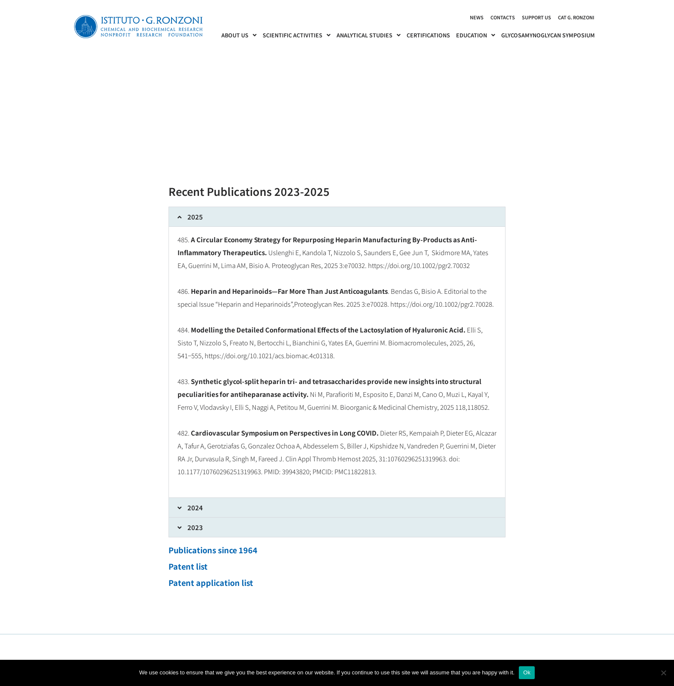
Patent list (188, 566)
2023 (195, 527)
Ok (526, 672)
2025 (195, 216)
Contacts (502, 17)
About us (239, 35)
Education (475, 35)
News (477, 17)
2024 (195, 507)
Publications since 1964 (212, 549)
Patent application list (210, 582)
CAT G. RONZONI (576, 17)
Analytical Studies (369, 35)
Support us (536, 17)
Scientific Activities (297, 35)
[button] (337, 216)
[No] (663, 672)
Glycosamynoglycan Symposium (548, 35)
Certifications (428, 35)
